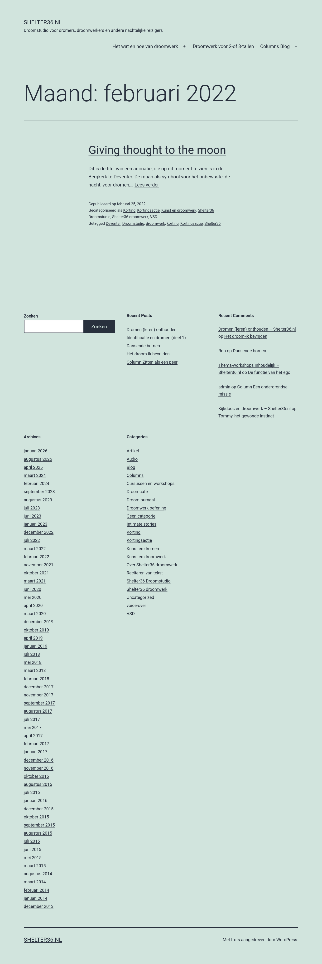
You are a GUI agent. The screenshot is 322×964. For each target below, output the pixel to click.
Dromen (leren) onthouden (152, 329)
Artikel (133, 450)
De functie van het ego (269, 372)
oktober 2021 (36, 572)
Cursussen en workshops (150, 483)
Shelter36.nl (43, 22)
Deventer (113, 223)
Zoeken (31, 315)
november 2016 (38, 768)
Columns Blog (275, 46)
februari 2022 (36, 556)
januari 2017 (35, 751)
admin (224, 386)
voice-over (136, 605)
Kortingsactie (148, 210)
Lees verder (147, 185)
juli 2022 (32, 540)
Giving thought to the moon (157, 150)
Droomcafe (137, 491)
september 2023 (39, 491)
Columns (135, 475)
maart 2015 (35, 865)
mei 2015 (33, 857)
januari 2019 (35, 646)
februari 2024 (36, 483)
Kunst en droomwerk (178, 210)
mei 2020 (33, 597)
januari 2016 (35, 800)
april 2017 (33, 735)
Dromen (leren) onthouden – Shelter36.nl (257, 329)
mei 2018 (33, 662)
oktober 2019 (36, 629)
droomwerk (155, 223)
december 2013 (38, 906)
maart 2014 (35, 881)
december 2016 (38, 760)
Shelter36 (213, 223)
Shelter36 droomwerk (130, 217)
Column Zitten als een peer (152, 362)
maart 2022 (35, 548)
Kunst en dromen (143, 548)
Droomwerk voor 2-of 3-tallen (223, 46)
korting (173, 223)
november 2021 (38, 564)
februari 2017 (36, 743)
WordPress (286, 939)
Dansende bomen (143, 345)
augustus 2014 (38, 873)
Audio (132, 459)
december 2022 (38, 532)
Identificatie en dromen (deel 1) (156, 337)
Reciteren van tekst (145, 572)
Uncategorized (140, 597)
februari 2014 (36, 890)
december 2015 (38, 808)
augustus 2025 (38, 459)
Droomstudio (133, 223)
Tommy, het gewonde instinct (246, 415)
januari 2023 (35, 524)
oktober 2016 (36, 776)
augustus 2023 (38, 499)
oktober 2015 (36, 816)
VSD (153, 217)
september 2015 (39, 824)
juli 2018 (32, 654)
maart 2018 (35, 670)
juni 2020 (32, 589)
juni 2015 (32, 849)
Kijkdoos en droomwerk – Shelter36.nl (254, 408)
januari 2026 (35, 450)
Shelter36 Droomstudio (149, 580)
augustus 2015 (38, 833)
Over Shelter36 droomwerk (152, 564)
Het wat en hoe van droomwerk (145, 46)
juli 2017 (32, 719)
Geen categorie (141, 516)
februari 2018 (36, 678)
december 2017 (38, 686)
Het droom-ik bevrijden (148, 353)
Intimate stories (141, 524)
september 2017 (39, 702)
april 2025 (33, 467)
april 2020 (33, 605)
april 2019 (33, 638)
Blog (131, 467)
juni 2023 (32, 516)
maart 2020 (35, 613)
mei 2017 (33, 727)
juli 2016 (32, 792)
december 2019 (38, 621)
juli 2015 (32, 841)
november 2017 (38, 694)
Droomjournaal (141, 499)
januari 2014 (35, 898)
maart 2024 (35, 475)
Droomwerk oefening (146, 507)
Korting (129, 210)
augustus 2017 (38, 711)
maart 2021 (35, 580)
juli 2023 (32, 507)
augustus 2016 (38, 784)
